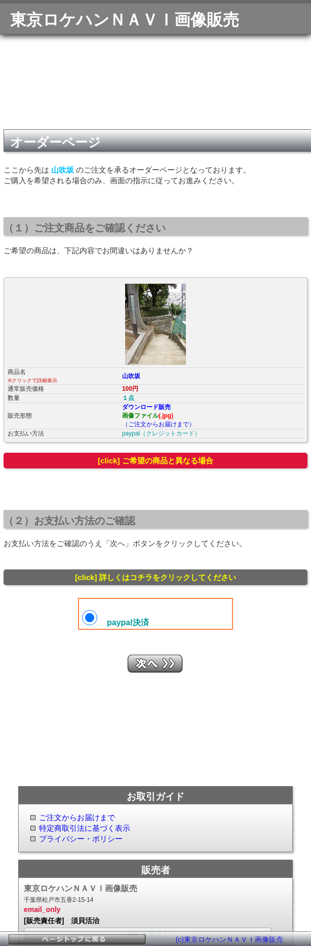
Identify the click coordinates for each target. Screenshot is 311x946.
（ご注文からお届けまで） (158, 424)
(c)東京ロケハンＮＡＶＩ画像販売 (229, 939)
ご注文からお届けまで (77, 817)
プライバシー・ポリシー (81, 838)
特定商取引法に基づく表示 (84, 828)
